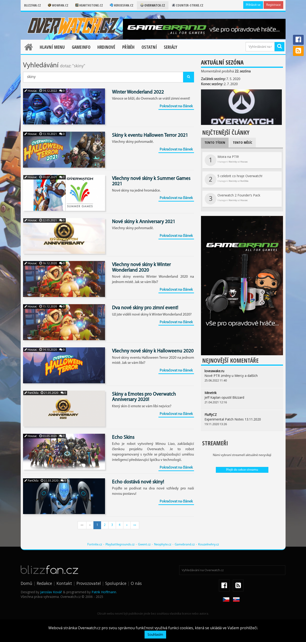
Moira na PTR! (226, 160)
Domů (26, 583)
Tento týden (214, 142)
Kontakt (64, 583)
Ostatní (149, 47)
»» (134, 525)
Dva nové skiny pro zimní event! (145, 308)
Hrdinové (106, 47)
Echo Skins (123, 437)
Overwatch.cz (152, 5)
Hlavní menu (52, 47)
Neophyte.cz (162, 544)
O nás (136, 583)
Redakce (44, 583)
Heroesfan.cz (121, 5)
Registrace (273, 5)
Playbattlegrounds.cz (120, 544)
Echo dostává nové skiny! (138, 482)
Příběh (128, 47)
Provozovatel (88, 583)
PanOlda (31, 392)
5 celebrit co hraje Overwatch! (233, 179)
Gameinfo (81, 47)
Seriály (170, 47)
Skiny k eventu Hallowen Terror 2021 (150, 135)
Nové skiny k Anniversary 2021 (143, 221)
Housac (30, 90)
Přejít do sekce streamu (242, 470)
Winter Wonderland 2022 (138, 92)
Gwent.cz (144, 544)
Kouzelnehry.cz (208, 544)
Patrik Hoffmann (104, 592)
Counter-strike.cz (187, 5)
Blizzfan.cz (32, 5)
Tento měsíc (242, 142)
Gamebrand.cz (185, 544)
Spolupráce (115, 583)
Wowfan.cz (58, 5)
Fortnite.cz (94, 544)
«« (82, 525)
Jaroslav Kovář (51, 592)
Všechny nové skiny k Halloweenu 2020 (153, 351)
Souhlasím (155, 634)
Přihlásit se (253, 5)
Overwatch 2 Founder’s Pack (232, 199)
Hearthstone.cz (89, 5)
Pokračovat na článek (176, 106)
